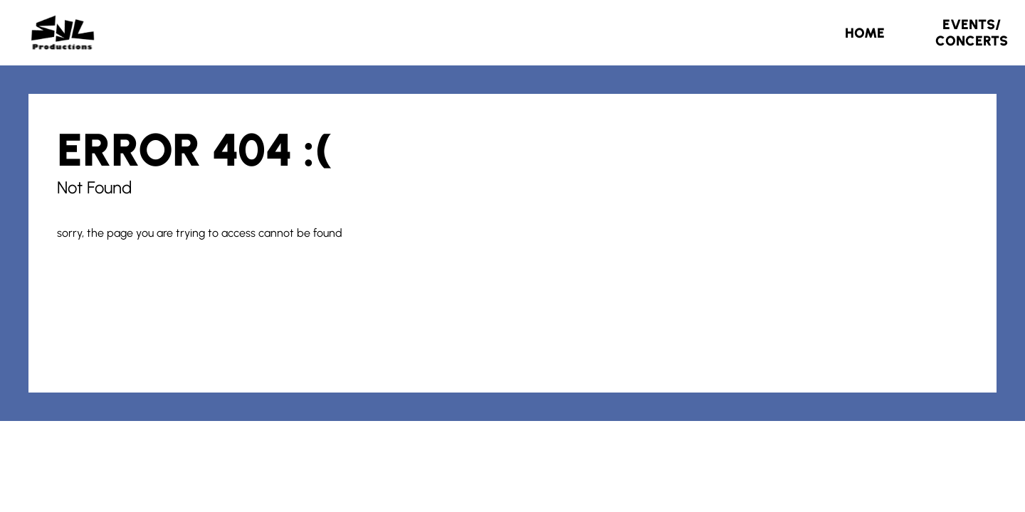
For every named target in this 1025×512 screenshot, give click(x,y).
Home (865, 33)
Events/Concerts (971, 32)
